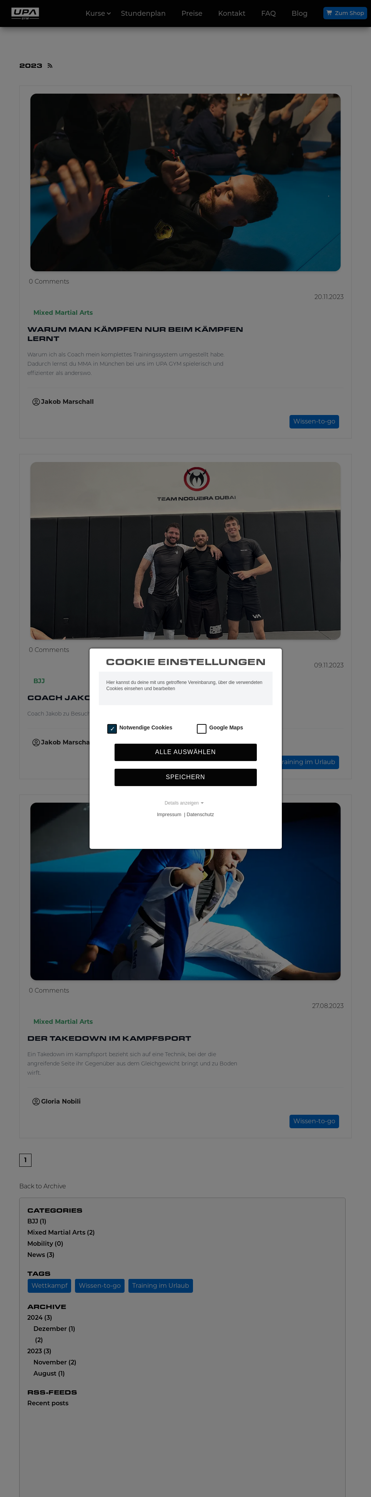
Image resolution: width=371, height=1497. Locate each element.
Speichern (185, 777)
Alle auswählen (185, 752)
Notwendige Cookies (146, 727)
